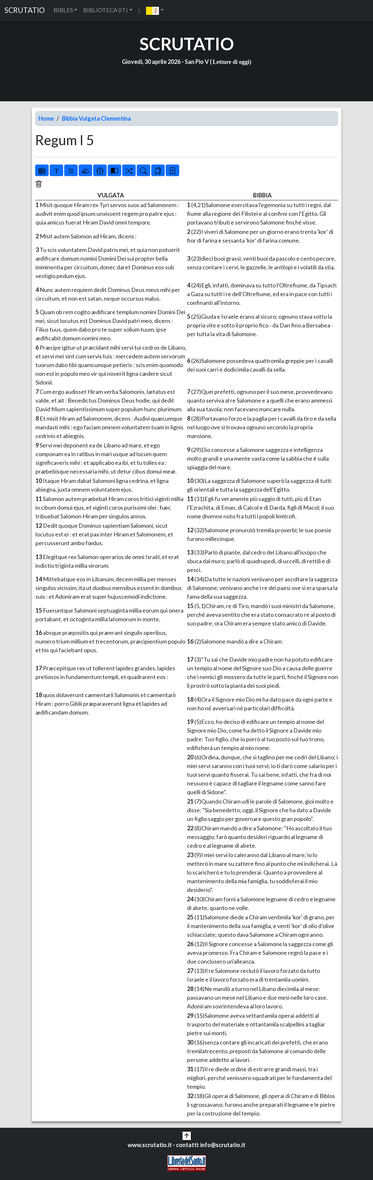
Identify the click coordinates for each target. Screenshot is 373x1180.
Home (46, 118)
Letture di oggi (231, 62)
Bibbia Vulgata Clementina (96, 118)
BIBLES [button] (63, 10)
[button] (155, 10)
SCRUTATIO (25, 10)
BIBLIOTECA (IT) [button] (105, 10)
